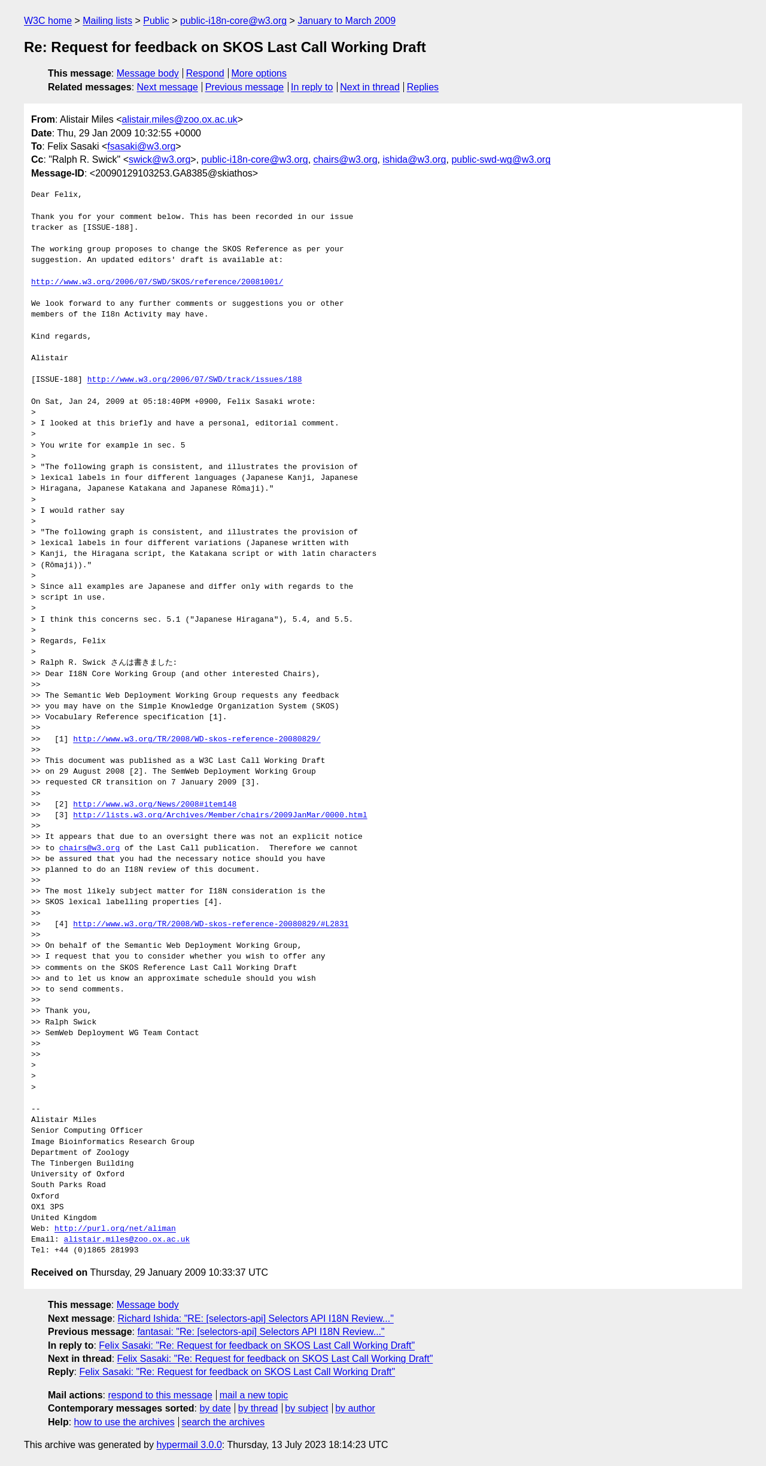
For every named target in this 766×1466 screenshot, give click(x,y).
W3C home (48, 21)
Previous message (244, 87)
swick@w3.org (159, 159)
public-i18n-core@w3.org (233, 21)
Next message (167, 87)
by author (355, 1408)
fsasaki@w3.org (141, 146)
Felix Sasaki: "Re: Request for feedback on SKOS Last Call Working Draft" (257, 1345)
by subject (306, 1408)
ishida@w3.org (414, 159)
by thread (258, 1408)
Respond (205, 73)
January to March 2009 (346, 21)
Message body (148, 73)
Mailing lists (107, 21)
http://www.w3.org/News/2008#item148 (154, 804)
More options (259, 73)
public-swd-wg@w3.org (501, 159)
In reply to (312, 87)
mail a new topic (254, 1395)
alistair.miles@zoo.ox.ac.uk (180, 119)
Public (156, 21)
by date (214, 1408)
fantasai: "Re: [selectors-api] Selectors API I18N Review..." (260, 1332)
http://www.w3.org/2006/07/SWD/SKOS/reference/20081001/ (157, 282)
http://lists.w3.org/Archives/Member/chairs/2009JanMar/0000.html (220, 815)
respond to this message (160, 1395)
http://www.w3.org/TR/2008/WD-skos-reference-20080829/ (196, 739)
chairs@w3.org (346, 159)
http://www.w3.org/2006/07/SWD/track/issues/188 (194, 380)
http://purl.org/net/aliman (115, 1229)
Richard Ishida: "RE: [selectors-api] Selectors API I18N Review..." (256, 1318)
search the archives (223, 1422)
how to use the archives (124, 1422)
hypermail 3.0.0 (188, 1445)
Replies (423, 87)
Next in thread (370, 87)
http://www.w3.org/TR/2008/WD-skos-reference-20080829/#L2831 (210, 924)
